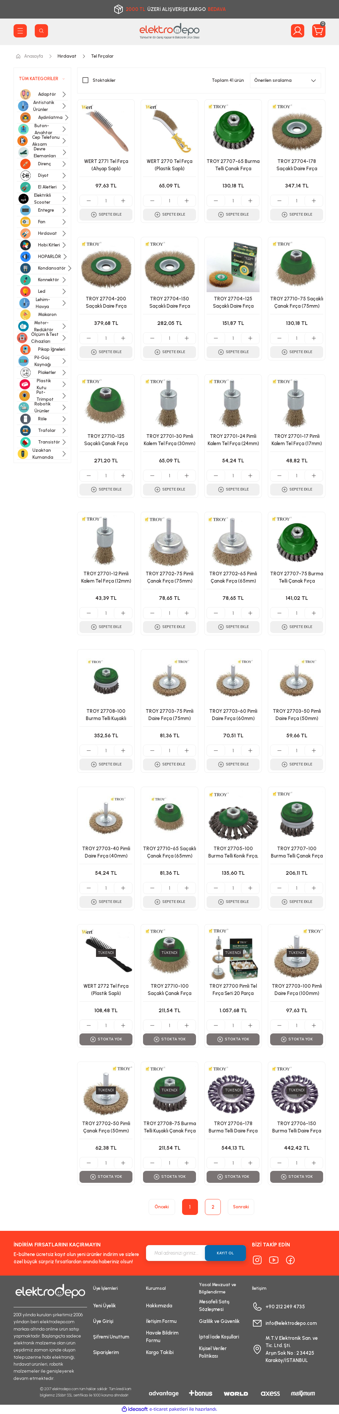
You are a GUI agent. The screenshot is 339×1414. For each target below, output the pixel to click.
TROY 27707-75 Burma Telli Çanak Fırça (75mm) (296, 578)
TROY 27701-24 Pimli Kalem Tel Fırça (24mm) (233, 439)
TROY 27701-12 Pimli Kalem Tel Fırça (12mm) (106, 577)
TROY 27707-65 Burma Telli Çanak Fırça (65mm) (233, 166)
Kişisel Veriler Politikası (213, 1352)
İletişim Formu (161, 1321)
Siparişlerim (106, 1352)
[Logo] (169, 31)
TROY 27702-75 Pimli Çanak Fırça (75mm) (169, 577)
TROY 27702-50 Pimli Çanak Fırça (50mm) (106, 1127)
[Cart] (318, 30)
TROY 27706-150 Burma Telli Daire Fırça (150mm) (296, 1128)
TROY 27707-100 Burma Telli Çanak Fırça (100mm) (297, 853)
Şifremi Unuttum (111, 1337)
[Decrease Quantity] (89, 200)
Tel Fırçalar (102, 56)
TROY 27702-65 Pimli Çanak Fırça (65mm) (233, 577)
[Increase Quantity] (123, 200)
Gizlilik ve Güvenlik (219, 1321)
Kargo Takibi (159, 1352)
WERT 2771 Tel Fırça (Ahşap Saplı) (106, 165)
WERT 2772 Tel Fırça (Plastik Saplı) (105, 989)
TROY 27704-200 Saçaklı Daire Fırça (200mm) (106, 303)
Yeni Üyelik (104, 1306)
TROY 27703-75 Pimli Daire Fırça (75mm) (169, 714)
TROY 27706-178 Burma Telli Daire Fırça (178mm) (233, 1128)
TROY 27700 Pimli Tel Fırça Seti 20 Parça (233, 989)
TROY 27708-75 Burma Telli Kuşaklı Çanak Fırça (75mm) (169, 1128)
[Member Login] (297, 30)
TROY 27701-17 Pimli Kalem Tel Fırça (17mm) (296, 439)
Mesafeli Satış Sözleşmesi (214, 1305)
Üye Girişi (103, 1321)
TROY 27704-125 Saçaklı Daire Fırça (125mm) (233, 303)
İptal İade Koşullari (219, 1337)
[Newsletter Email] (196, 1253)
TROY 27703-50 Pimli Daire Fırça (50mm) (297, 714)
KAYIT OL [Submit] (225, 1253)
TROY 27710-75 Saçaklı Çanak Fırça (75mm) (296, 302)
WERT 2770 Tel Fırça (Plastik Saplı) (169, 165)
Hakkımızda (159, 1306)
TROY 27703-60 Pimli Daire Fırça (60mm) (233, 714)
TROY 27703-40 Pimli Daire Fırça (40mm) (106, 852)
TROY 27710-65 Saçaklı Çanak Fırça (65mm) (169, 852)
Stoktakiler (104, 80)
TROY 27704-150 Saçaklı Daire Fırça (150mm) (169, 303)
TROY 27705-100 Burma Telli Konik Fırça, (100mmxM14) (233, 853)
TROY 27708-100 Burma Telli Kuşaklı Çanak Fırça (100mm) (106, 715)
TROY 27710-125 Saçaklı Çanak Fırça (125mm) (106, 440)
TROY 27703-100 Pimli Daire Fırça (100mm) (297, 989)
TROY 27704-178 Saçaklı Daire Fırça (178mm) (296, 166)
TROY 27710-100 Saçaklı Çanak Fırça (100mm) (169, 990)
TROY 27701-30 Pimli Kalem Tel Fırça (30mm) (169, 439)
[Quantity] (106, 200)
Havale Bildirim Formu (162, 1336)
